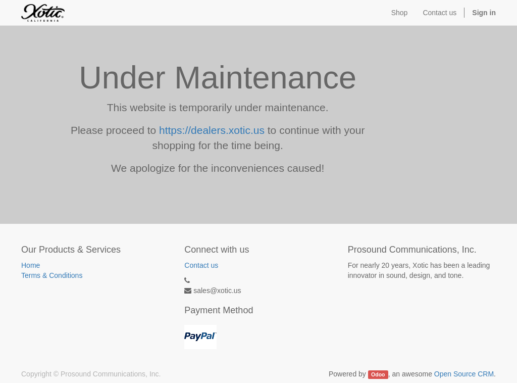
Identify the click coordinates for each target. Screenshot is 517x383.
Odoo (378, 374)
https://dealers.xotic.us (212, 130)
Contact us (201, 265)
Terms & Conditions (51, 275)
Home (30, 265)
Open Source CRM (464, 374)
